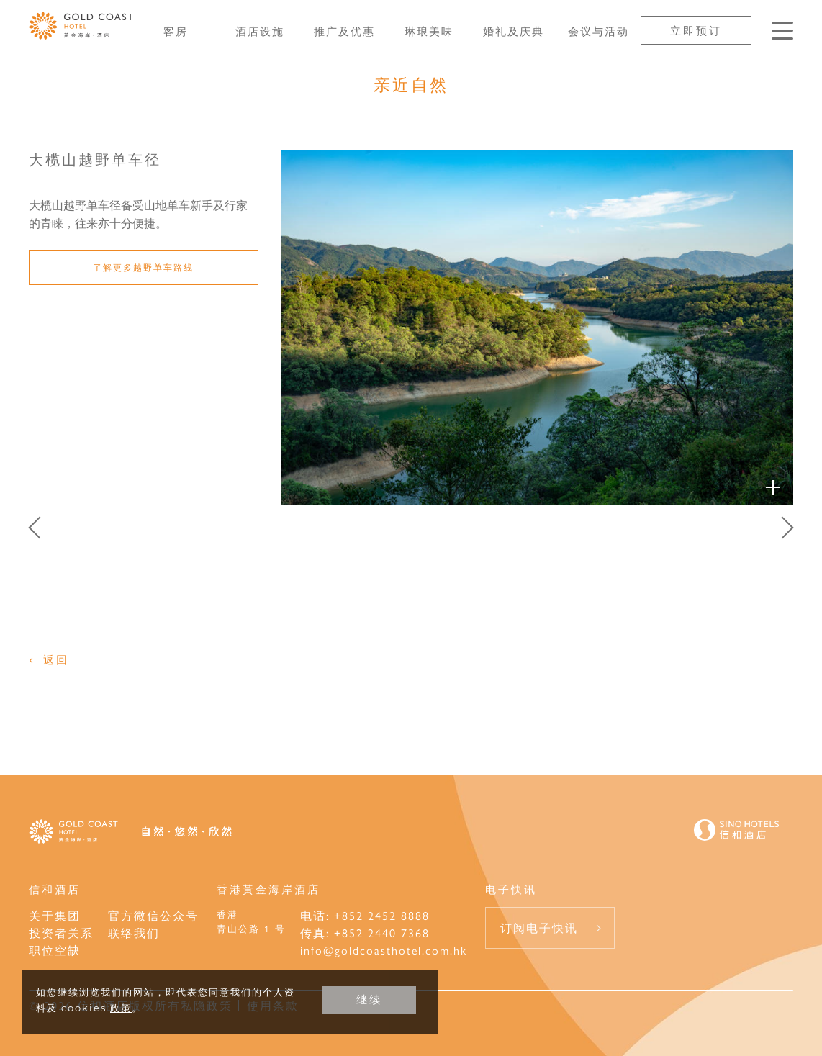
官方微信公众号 (153, 915)
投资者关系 (61, 932)
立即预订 (696, 29)
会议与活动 (598, 30)
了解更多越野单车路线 (143, 267)
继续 (369, 999)
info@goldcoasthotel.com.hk (383, 950)
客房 (175, 30)
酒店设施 (259, 30)
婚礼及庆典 (513, 30)
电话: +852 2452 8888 (365, 915)
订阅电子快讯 (539, 927)
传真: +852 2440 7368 (365, 932)
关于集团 (55, 915)
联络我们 (134, 932)
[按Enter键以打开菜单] (782, 31)
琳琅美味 (429, 30)
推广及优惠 (344, 30)
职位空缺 (55, 950)
